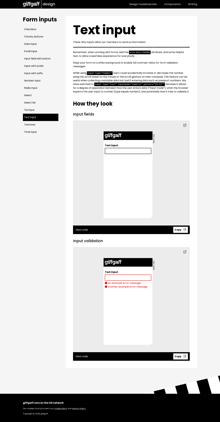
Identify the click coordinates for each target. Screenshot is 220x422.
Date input (30, 44)
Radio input (30, 88)
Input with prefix (34, 66)
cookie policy (60, 408)
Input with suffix (33, 73)
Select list (30, 102)
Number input (32, 80)
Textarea (29, 124)
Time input (30, 132)
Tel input (29, 110)
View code (131, 229)
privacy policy (79, 408)
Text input (30, 117)
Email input (30, 51)
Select (28, 95)
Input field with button (37, 58)
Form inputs (40, 19)
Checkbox (30, 29)
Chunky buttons (33, 36)
